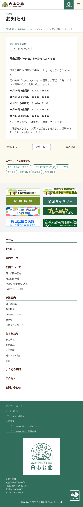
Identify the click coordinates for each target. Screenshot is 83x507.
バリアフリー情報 (14, 289)
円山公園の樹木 (13, 278)
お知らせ (11, 249)
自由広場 (10, 309)
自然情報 (49, 172)
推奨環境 (10, 421)
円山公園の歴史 (13, 273)
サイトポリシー (13, 411)
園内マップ (12, 258)
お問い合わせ (13, 387)
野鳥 (8, 361)
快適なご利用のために (17, 284)
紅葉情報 (36, 172)
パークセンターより (20, 48)
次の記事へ (11, 147)
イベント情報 (62, 167)
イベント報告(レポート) (18, 167)
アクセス (11, 378)
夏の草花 (10, 345)
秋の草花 (10, 350)
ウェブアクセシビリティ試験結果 (21, 431)
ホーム (9, 240)
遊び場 (9, 319)
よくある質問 (13, 369)
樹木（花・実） (13, 355)
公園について (13, 267)
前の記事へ (71, 147)
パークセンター (13, 314)
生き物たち (12, 333)
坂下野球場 (11, 304)
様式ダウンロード (14, 325)
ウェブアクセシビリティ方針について (23, 426)
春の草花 (10, 339)
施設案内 (11, 297)
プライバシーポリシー (16, 416)
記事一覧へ (41, 147)
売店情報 (11, 172)
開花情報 (24, 172)
